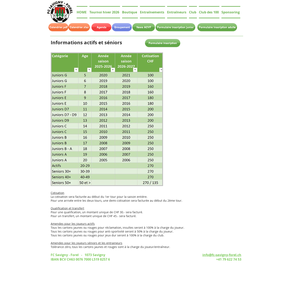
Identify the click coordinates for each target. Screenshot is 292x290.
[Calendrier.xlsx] (79, 27)
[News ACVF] (143, 27)
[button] (193, 12)
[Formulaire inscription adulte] (217, 27)
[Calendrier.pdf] (58, 27)
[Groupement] (122, 27)
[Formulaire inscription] (162, 43)
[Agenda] (101, 27)
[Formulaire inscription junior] (175, 27)
